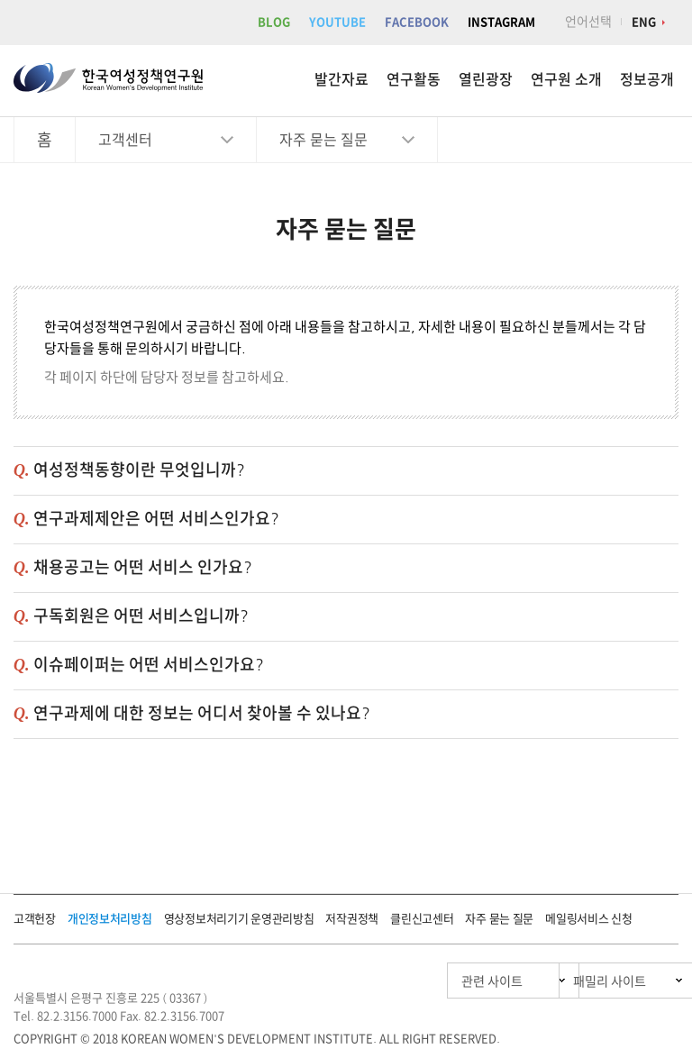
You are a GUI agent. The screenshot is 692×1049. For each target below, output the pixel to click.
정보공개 (647, 79)
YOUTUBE (337, 22)
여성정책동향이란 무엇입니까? (139, 469)
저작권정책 (351, 919)
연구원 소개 (566, 79)
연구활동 (414, 79)
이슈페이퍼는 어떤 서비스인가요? (148, 664)
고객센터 (125, 139)
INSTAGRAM (501, 22)
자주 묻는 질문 (323, 139)
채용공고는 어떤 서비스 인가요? (142, 567)
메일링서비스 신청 (588, 919)
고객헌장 (35, 919)
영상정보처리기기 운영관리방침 (239, 919)
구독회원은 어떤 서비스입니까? (141, 615)
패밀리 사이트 (574, 981)
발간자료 (341, 79)
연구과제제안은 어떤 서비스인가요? (156, 518)
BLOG (274, 22)
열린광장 (486, 79)
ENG (644, 22)
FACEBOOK (417, 22)
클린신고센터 (421, 919)
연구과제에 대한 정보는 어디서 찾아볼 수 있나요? (201, 713)
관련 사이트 (407, 981)
